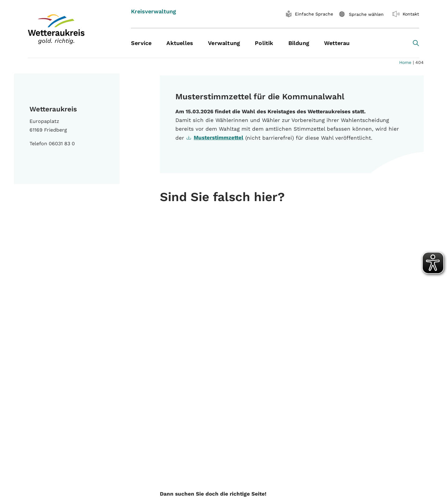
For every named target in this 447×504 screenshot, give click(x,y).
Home (405, 62)
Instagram (95, 436)
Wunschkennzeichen (204, 445)
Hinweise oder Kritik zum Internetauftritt (82, 455)
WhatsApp (43, 443)
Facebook (43, 436)
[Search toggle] (416, 43)
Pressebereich (196, 403)
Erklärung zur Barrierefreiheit (359, 413)
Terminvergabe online (205, 434)
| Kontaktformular (288, 492)
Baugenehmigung (200, 424)
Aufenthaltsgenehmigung (209, 413)
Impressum (336, 392)
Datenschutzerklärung (350, 403)
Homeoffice (337, 453)
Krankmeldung (341, 442)
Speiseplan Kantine (202, 392)
